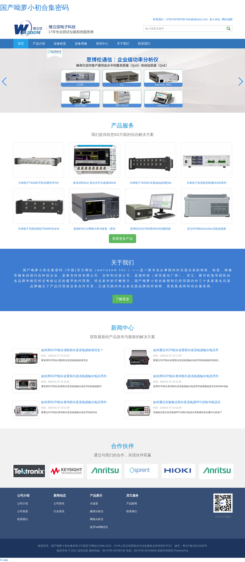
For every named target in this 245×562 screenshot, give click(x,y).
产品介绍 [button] (39, 43)
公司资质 (22, 511)
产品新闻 (131, 503)
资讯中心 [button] (102, 43)
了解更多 (122, 299)
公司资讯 (59, 503)
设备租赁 (60, 43)
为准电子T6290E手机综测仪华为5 (38, 182)
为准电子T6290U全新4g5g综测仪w (150, 182)
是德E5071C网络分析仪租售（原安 (94, 228)
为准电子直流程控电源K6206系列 (206, 182)
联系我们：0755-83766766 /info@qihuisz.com (180, 19)
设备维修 (81, 43)
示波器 (94, 503)
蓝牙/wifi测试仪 (99, 527)
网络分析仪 (96, 519)
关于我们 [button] (123, 43)
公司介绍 (22, 503)
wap (5, 559)
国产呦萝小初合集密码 (34, 7)
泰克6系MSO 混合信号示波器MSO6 (94, 182)
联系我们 (144, 43)
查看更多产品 (122, 239)
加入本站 (214, 19)
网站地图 (227, 19)
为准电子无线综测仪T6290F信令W (38, 228)
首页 (21, 43)
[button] (240, 81)
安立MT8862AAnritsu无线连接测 (206, 228)
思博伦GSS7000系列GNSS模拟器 (150, 228)
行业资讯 (59, 511)
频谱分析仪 (96, 511)
